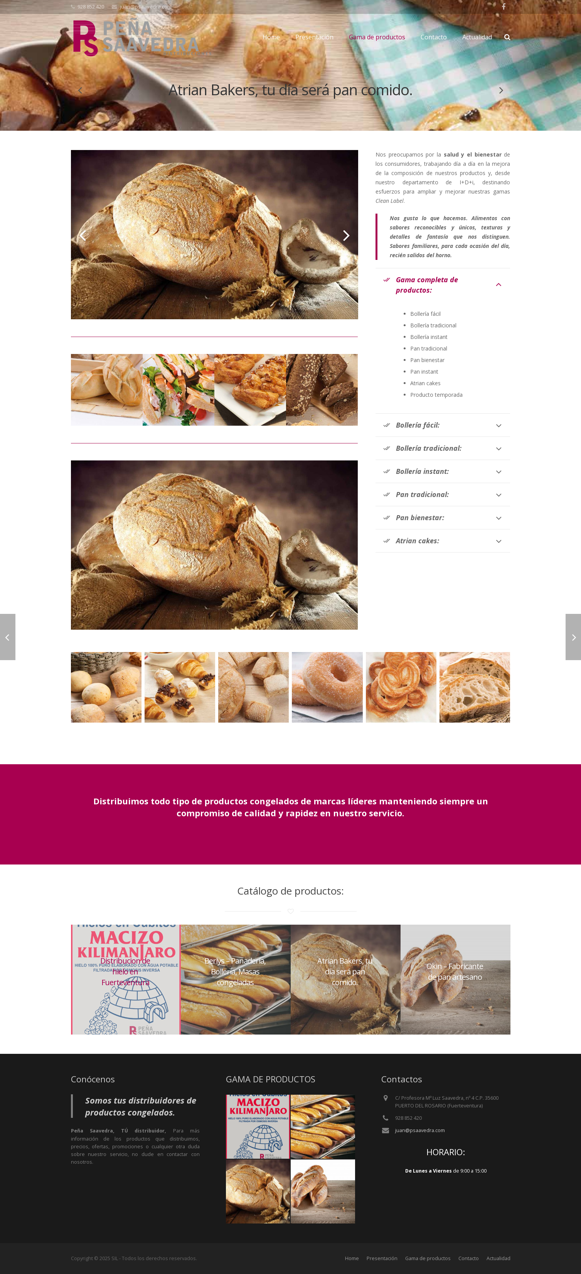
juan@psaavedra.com (420, 1130)
